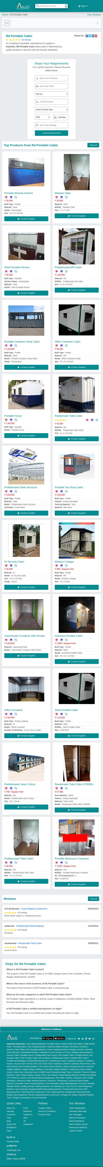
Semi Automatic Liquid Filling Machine (61, 1080)
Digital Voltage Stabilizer (33, 1065)
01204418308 (13, 1137)
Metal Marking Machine (69, 1071)
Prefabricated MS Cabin (68, 263)
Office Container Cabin (67, 337)
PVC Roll (11, 1074)
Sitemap (10, 1107)
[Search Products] (36, 4)
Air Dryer (82, 1080)
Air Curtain (21, 1074)
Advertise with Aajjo (78, 1107)
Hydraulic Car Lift (47, 1048)
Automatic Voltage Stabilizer (56, 1065)
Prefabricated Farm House (46, 1051)
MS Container (44, 1054)
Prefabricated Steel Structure (20, 483)
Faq (89, 11)
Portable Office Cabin (79, 1054)
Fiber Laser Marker (50, 1071)
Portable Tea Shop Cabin (69, 483)
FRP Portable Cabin (29, 1054)
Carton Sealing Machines (57, 1046)
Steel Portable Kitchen (17, 263)
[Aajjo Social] (79, 1034)
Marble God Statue (88, 1071)
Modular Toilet (63, 189)
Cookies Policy (44, 1104)
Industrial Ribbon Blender (58, 1043)
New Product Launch (78, 1120)
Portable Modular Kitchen (18, 189)
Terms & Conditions (47, 1107)
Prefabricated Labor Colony (19, 780)
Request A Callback (51, 1025)
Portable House (13, 411)
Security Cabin (13, 1051)
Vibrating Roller (19, 1043)
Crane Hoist (18, 1068)
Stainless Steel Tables (16, 1046)
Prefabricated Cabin (60, 1054)
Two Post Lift (71, 1082)
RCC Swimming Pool (55, 1088)
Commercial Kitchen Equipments (40, 1074)
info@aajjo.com (14, 1146)
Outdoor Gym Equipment (17, 1091)
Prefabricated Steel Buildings (30, 922)
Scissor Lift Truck (63, 1048)
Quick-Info (11, 1120)
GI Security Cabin (14, 557)
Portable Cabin (53, 1040)
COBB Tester (44, 1068)
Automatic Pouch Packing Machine (29, 1080)
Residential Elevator (30, 1048)
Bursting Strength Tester (62, 1068)
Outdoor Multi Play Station (72, 1040)
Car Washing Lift (58, 1082)
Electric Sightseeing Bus (39, 1091)
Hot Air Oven (32, 1060)
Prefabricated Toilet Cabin (18, 854)
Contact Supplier (26, 215)
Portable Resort (81, 1051)
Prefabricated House (58, 1057)
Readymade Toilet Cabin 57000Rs (74, 780)
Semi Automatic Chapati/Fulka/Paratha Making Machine (38, 1085)
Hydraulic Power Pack (81, 1060)
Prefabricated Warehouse (37, 1057)
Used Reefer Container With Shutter (24, 632)
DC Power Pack (45, 1060)
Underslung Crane (77, 1065)
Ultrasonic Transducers (57, 1077)
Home (5, 11)
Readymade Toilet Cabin (68, 411)
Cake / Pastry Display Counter (28, 1071)
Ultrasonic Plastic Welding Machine (31, 1077)
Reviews (97, 11)
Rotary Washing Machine (74, 1063)
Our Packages (75, 1110)
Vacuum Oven (19, 1060)
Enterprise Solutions (78, 1123)
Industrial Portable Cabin (69, 632)
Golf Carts (55, 1091)
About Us (11, 1104)
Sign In (82, 4)
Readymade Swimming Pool (77, 1088)
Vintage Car (66, 1091)
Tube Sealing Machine (36, 1043)
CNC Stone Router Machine (50, 1063)
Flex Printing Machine (28, 1063)
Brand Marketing (76, 1117)
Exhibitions (11, 1123)
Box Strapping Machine (36, 1046)
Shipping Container (76, 1057)
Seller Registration (77, 1104)
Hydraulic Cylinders (62, 1060)
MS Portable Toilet (66, 1051)
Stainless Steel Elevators (82, 1048)
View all (93, 141)
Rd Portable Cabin (19, 11)
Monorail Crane (31, 1068)
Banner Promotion (77, 1114)
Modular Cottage (64, 557)
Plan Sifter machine (64, 1074)
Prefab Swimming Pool (72, 1085)
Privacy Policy (44, 1110)
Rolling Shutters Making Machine (35, 1082)
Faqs (9, 1127)
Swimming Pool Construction (33, 1088)
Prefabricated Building (16, 1057)
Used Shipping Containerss (34, 905)
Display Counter (76, 1046)
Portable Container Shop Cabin (22, 337)
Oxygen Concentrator (22, 1094)
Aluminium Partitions (78, 1043)
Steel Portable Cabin (66, 706)
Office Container (13, 706)
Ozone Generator (39, 1094)
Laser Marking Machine (36, 1040)
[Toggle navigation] (97, 19)
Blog (9, 1117)
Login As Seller (75, 1127)
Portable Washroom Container (72, 854)
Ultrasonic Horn (80, 1074)
